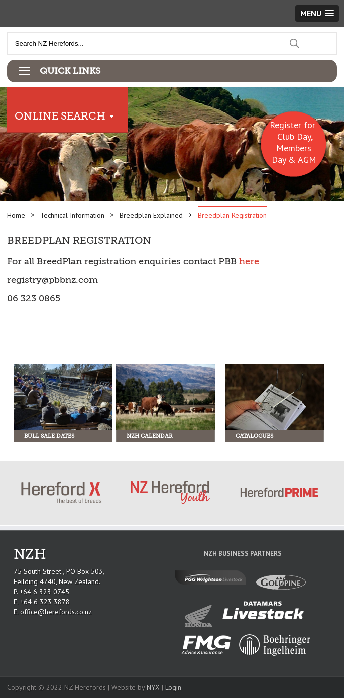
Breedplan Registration (232, 215)
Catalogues (254, 436)
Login (173, 687)
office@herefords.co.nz (56, 611)
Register (285, 125)
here (249, 261)
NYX (153, 687)
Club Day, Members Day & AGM (294, 148)
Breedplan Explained (151, 215)
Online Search (60, 116)
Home (16, 215)
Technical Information (72, 215)
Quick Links (70, 71)
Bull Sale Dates (49, 436)
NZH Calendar (150, 436)
